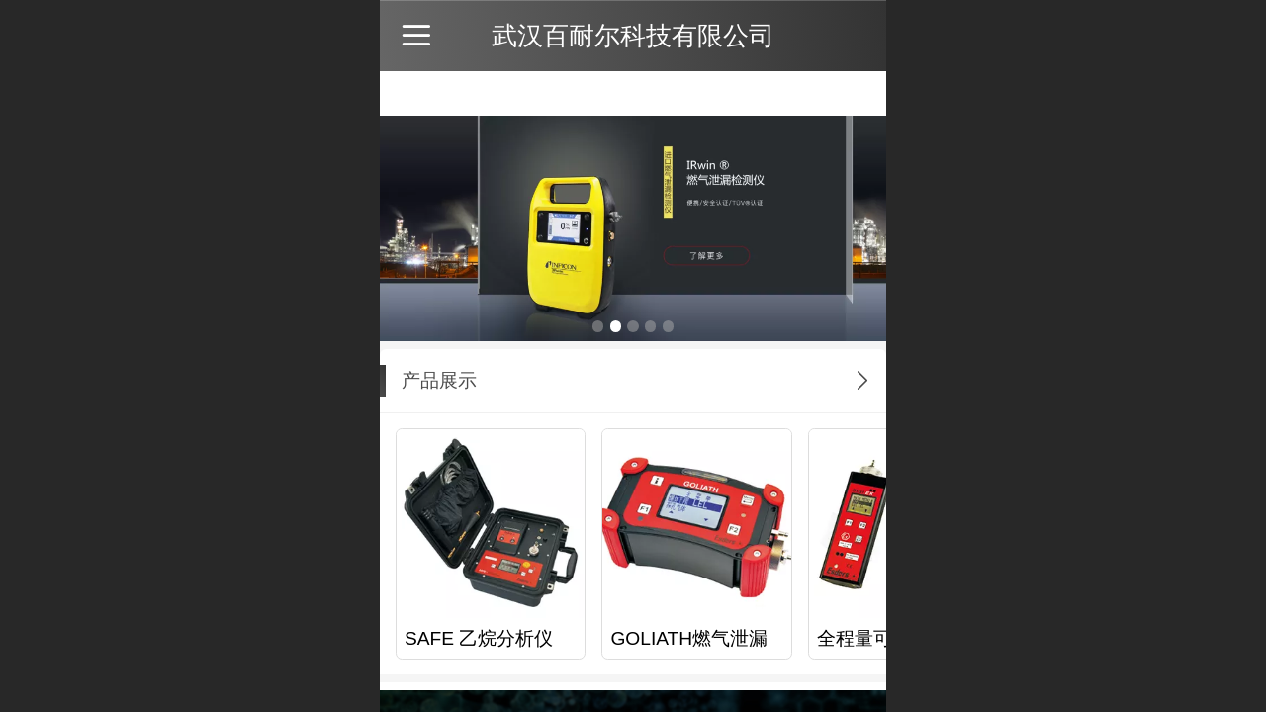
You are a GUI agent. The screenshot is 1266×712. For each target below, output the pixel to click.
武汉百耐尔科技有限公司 (633, 35)
